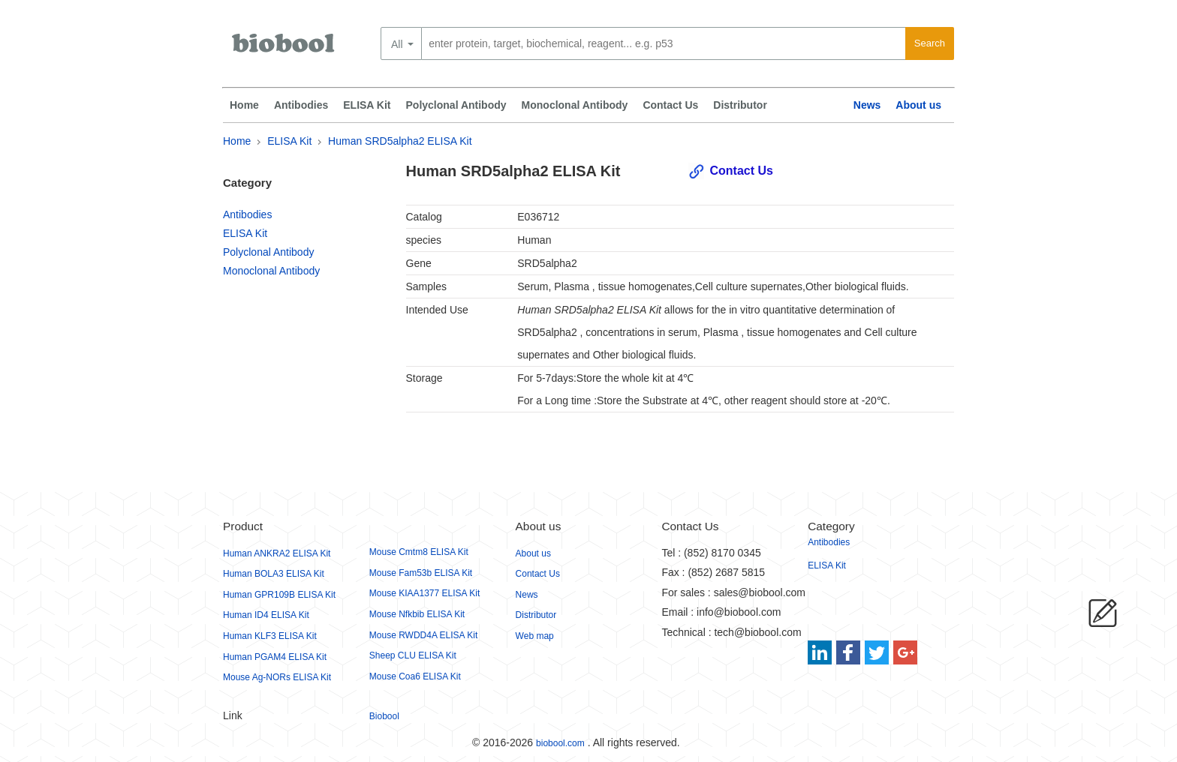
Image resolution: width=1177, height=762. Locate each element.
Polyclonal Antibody (456, 105)
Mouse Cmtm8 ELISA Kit (418, 552)
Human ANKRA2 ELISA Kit (276, 553)
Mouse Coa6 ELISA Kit (415, 676)
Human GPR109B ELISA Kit (279, 595)
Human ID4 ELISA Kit (266, 615)
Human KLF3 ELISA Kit (270, 636)
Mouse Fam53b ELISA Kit (420, 573)
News (867, 105)
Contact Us (670, 105)
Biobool (384, 716)
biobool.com (560, 743)
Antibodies (301, 105)
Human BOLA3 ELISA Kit (273, 573)
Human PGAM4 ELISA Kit (275, 657)
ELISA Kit (366, 105)
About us (918, 105)
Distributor (740, 105)
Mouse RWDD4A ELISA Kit (423, 635)
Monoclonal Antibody (575, 105)
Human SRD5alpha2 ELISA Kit (399, 141)
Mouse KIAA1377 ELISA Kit (424, 593)
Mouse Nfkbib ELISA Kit (417, 614)
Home (244, 105)
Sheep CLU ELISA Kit (412, 655)
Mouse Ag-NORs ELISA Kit (277, 677)
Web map (535, 636)
